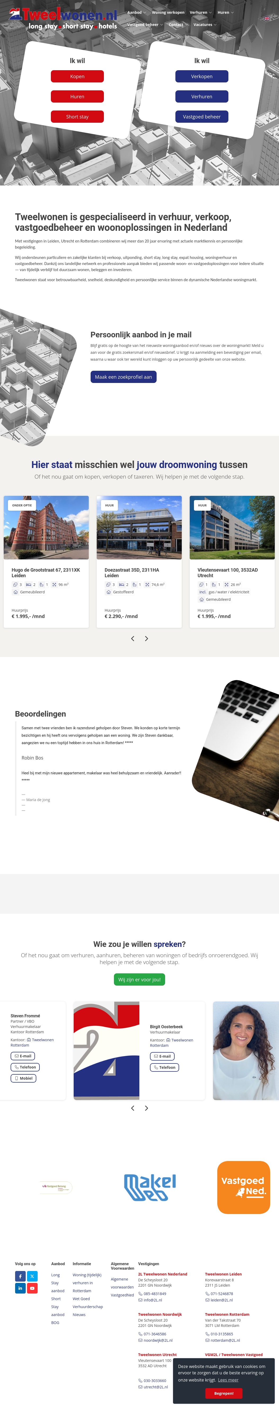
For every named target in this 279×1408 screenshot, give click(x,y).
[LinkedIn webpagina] (20, 1288)
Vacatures (205, 24)
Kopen (77, 76)
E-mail (22, 1055)
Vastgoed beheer (145, 24)
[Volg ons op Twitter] (32, 1276)
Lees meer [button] (228, 1380)
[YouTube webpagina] (32, 1288)
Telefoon (25, 1067)
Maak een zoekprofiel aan (123, 377)
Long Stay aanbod (58, 1282)
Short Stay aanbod (58, 1306)
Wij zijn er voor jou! (139, 979)
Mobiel (23, 1078)
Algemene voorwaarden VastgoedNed (122, 1287)
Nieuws (79, 1314)
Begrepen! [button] (224, 1393)
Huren (226, 12)
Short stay (77, 116)
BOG (55, 1322)
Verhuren (201, 12)
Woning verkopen (168, 12)
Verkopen (201, 76)
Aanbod (137, 12)
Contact (178, 24)
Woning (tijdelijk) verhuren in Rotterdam (87, 1282)
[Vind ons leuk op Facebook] (20, 1276)
